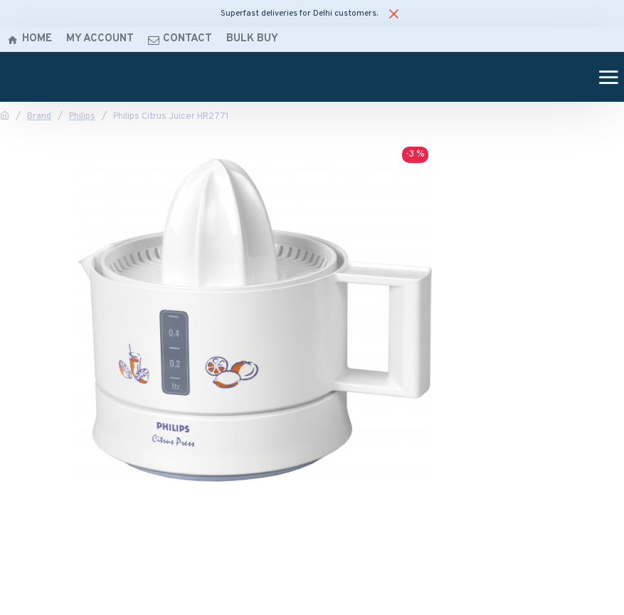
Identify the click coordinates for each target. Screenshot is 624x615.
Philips (82, 116)
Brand (39, 116)
